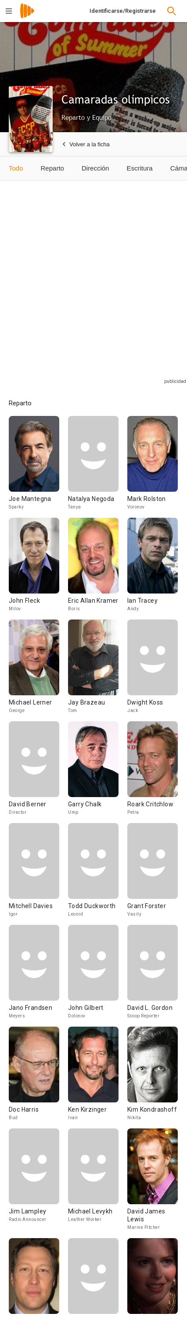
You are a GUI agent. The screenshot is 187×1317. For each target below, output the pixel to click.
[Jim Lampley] (38, 1183)
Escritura (139, 168)
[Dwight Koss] (152, 670)
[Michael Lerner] (38, 670)
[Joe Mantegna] (38, 467)
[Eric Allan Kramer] (97, 569)
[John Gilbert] (97, 976)
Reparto (52, 168)
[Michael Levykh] (97, 1183)
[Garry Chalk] (97, 772)
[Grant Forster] (152, 874)
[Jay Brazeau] (97, 670)
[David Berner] (38, 772)
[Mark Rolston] (152, 467)
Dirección (95, 168)
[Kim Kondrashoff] (152, 1077)
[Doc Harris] (38, 1077)
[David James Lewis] (152, 1183)
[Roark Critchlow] (152, 772)
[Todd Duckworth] (97, 874)
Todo (16, 168)
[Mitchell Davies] (38, 874)
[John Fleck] (38, 569)
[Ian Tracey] (152, 569)
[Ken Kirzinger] (97, 1077)
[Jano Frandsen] (38, 976)
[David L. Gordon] (152, 976)
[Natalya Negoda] (97, 467)
